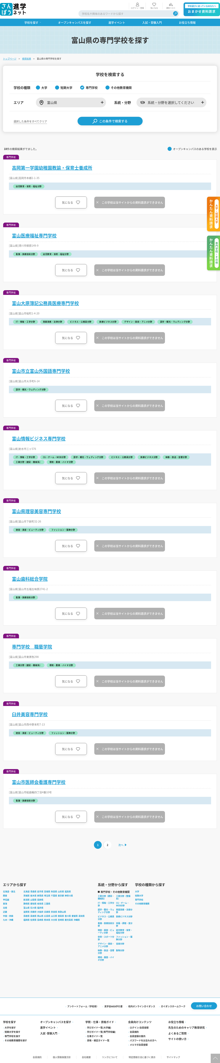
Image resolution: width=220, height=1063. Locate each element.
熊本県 (47, 919)
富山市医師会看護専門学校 (38, 782)
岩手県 (40, 891)
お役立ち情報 (176, 1022)
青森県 (33, 891)
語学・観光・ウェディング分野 (106, 911)
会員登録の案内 (137, 1036)
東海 (5, 903)
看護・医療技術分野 (106, 924)
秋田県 (54, 891)
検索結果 (26, 58)
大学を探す (10, 1027)
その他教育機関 (142, 903)
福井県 (40, 907)
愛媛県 (75, 915)
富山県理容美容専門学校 (36, 511)
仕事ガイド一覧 (95, 1036)
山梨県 (33, 899)
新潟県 (26, 899)
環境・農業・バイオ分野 (106, 958)
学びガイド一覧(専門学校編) (101, 1031)
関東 (5, 895)
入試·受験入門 (48, 1033)
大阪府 (40, 911)
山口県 (54, 915)
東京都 (61, 895)
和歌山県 (62, 911)
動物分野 (120, 950)
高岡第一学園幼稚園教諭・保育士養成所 (52, 167)
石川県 (33, 907)
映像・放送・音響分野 (106, 951)
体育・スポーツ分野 (106, 938)
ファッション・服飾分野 (124, 938)
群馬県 (40, 895)
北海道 (26, 891)
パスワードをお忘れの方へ (143, 1040)
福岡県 (26, 919)
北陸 (5, 907)
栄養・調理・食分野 (124, 924)
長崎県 (40, 919)
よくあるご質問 (177, 1033)
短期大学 (139, 895)
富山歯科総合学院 (30, 579)
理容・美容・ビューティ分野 (106, 931)
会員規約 (134, 1031)
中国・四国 (8, 915)
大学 (137, 891)
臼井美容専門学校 (30, 714)
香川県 (68, 915)
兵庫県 (47, 911)
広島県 (47, 915)
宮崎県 (61, 919)
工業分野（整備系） (123, 897)
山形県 (61, 891)
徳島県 (61, 915)
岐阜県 (40, 903)
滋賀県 (26, 911)
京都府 (33, 911)
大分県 (54, 919)
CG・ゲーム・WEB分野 (122, 904)
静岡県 (26, 903)
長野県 (40, 899)
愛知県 (33, 903)
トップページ (9, 58)
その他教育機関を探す (16, 1040)
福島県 (68, 891)
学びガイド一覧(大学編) (99, 1027)
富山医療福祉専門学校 (34, 235)
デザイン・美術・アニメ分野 (106, 945)
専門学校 (139, 899)
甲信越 (6, 899)
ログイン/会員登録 (139, 1027)
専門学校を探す (12, 1036)
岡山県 (40, 915)
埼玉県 (47, 895)
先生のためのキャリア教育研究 (186, 1027)
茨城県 (26, 895)
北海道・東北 (9, 891)
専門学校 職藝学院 (32, 646)
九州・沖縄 (8, 919)
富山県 (26, 907)
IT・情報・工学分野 (106, 904)
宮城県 (47, 891)
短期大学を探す (12, 1031)
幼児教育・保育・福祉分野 (124, 931)
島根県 (33, 915)
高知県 (81, 915)
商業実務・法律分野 (124, 911)
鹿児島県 (69, 919)
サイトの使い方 (177, 1039)
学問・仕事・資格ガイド (99, 1022)
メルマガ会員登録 (139, 1044)
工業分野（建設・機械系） (106, 897)
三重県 (47, 903)
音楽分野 (120, 943)
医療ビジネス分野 (124, 916)
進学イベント (48, 1027)
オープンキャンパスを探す (55, 1022)
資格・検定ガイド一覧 (98, 1040)
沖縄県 (77, 919)
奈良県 (54, 911)
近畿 (5, 911)
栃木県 (33, 895)
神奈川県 (69, 895)
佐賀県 (33, 919)
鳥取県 (26, 915)
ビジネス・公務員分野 (106, 918)
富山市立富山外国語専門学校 (41, 371)
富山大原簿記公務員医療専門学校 (45, 303)
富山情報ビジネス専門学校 (38, 438)
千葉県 (54, 895)
